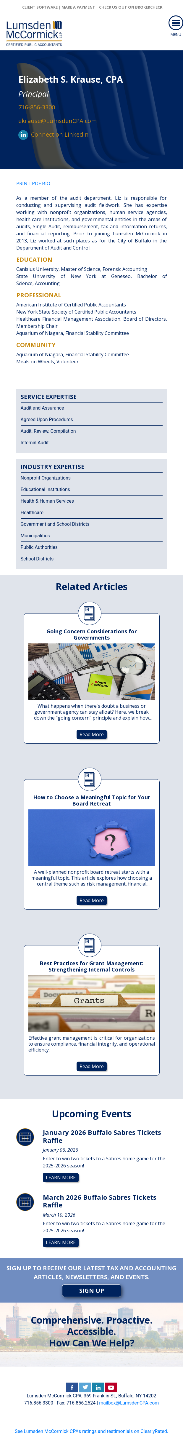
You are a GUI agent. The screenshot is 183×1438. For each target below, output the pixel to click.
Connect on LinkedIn (60, 134)
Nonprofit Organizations (46, 478)
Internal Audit (35, 442)
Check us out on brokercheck (130, 7)
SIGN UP (91, 1291)
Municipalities (35, 536)
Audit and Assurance (42, 408)
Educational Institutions (45, 489)
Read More (92, 734)
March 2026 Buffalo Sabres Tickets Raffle (99, 1201)
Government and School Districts (55, 524)
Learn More (61, 1177)
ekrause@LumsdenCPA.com (57, 121)
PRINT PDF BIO (33, 183)
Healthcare (32, 512)
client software (40, 7)
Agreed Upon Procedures (47, 419)
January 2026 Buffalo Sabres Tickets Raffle (102, 1136)
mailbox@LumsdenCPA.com (129, 1403)
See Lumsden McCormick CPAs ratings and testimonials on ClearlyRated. (91, 1431)
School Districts (37, 559)
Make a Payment (78, 7)
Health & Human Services (47, 501)
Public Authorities (39, 547)
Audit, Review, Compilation (48, 431)
